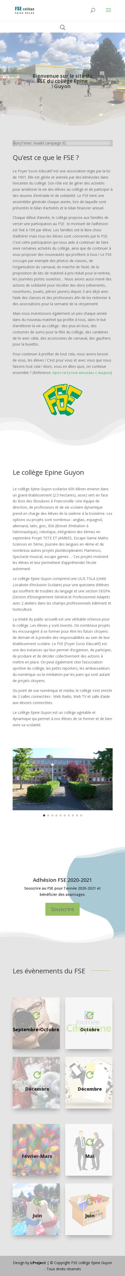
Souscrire (62, 909)
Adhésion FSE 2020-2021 (62, 879)
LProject (38, 1262)
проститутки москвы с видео (81, 372)
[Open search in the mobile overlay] (62, 27)
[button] (20, 779)
